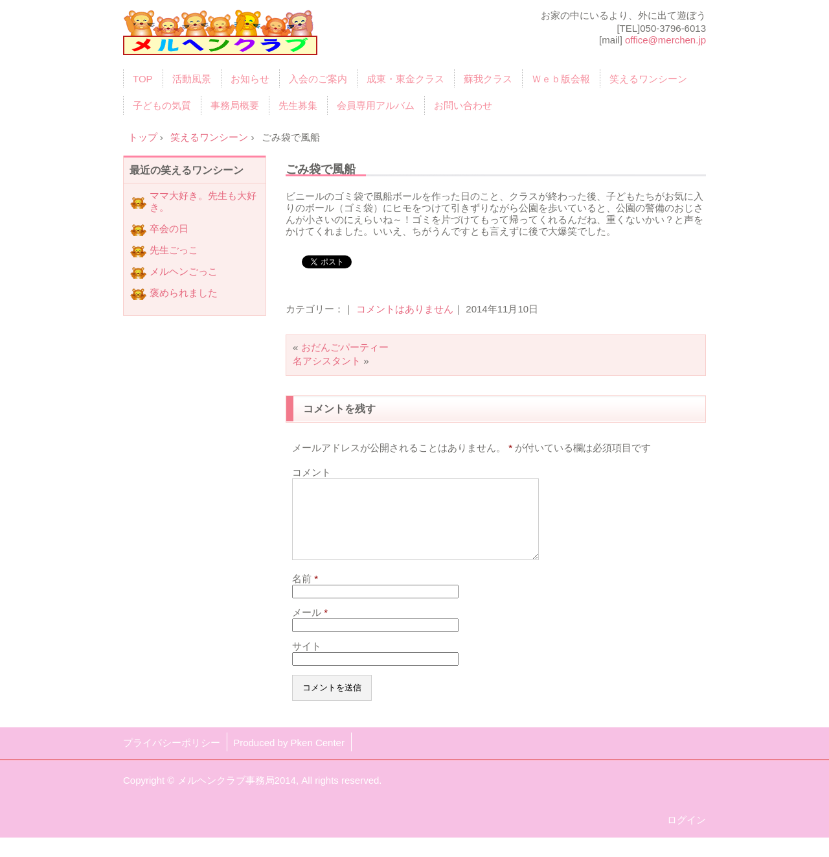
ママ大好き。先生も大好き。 (203, 201)
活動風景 (191, 78)
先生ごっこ (174, 249)
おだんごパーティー (345, 347)
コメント (311, 472)
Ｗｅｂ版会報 (561, 78)
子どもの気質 (162, 105)
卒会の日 (169, 228)
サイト (306, 661)
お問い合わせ (463, 105)
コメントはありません (404, 308)
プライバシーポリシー (171, 758)
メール (310, 627)
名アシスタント (327, 360)
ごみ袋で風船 (321, 169)
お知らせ (250, 78)
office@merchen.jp (665, 39)
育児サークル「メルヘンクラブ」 (220, 37)
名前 (305, 594)
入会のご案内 (318, 78)
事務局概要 (234, 105)
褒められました (184, 292)
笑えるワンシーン (648, 78)
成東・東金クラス (405, 78)
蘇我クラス (488, 78)
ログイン (686, 835)
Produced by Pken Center (289, 758)
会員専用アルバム (375, 105)
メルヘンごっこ (184, 271)
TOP (143, 78)
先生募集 (297, 105)
